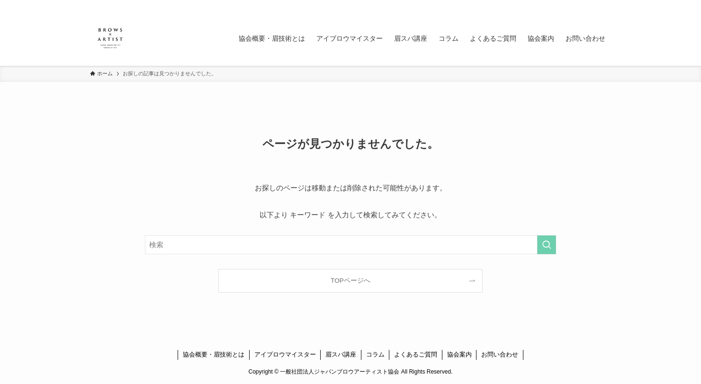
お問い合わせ (499, 354)
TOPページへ (350, 280)
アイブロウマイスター (285, 354)
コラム (375, 354)
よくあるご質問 (415, 354)
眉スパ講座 (340, 354)
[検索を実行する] (546, 244)
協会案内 (459, 354)
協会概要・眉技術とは (213, 354)
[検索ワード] (350, 244)
